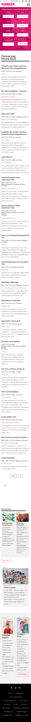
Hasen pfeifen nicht (8, 417)
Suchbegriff (8, 40)
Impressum (24, 704)
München (14, 1)
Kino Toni (3, 74)
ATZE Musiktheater (6, 162)
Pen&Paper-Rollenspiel (9, 282)
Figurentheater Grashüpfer (8, 96)
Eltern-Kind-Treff (7, 114)
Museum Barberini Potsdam (8, 218)
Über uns (10, 693)
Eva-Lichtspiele (5, 140)
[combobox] (22, 16)
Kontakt (15, 704)
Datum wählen (8, 16)
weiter (13, 476)
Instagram (29, 1)
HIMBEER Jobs (8, 711)
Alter (8, 21)
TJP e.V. (3, 244)
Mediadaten (19, 693)
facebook (22, 1)
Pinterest (26, 1)
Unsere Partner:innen (15, 697)
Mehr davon (6, 560)
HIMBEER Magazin (21, 711)
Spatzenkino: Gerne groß (10, 301)
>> (20, 476)
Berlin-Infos (7, 585)
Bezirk (8, 31)
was (22, 12)
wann (8, 12)
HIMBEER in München (21, 715)
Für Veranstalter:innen (10, 700)
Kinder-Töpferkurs (8, 458)
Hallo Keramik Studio (6, 463)
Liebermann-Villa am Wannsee (9, 188)
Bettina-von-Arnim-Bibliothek (9, 119)
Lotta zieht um (6, 157)
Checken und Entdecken (10, 342)
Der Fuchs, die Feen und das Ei (12, 369)
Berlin (5, 1)
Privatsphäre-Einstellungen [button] (21, 708)
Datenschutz (6, 708)
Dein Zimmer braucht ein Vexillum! (14, 437)
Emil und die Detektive (9, 392)
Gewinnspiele (23, 700)
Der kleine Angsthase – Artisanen (14, 91)
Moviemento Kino (5, 326)
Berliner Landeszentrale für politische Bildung (13, 288)
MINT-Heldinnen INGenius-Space (10, 443)
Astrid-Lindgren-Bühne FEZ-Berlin (10, 422)
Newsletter (7, 704)
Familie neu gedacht (10, 587)
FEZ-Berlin (4, 351)
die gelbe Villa (5, 269)
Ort (22, 31)
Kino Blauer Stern (6, 306)
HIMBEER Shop (7, 715)
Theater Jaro (4, 374)
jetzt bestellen (22, 674)
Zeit (22, 21)
